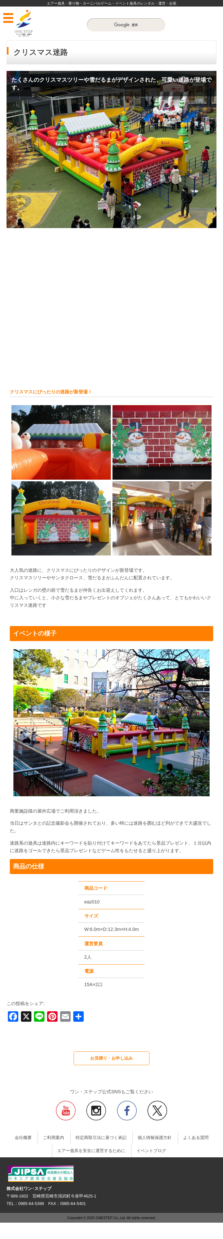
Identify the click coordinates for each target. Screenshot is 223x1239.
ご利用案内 (53, 1137)
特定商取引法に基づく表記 (101, 1137)
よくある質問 (196, 1137)
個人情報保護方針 (155, 1137)
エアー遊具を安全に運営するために (91, 1150)
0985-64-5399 (31, 1203)
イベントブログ (151, 1150)
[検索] (126, 24)
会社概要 (23, 1137)
